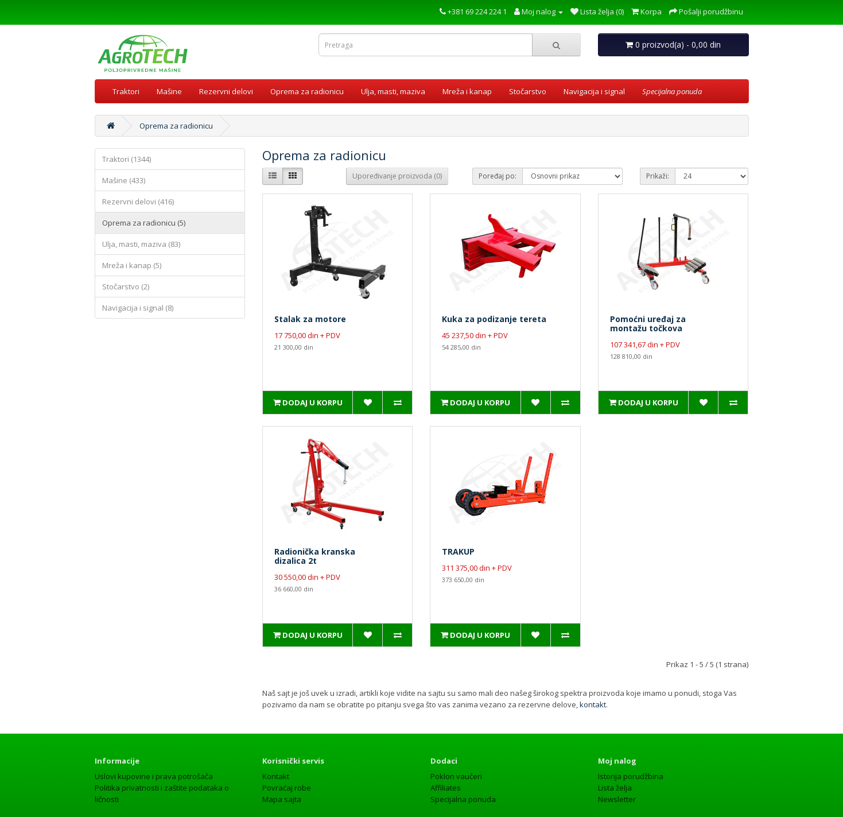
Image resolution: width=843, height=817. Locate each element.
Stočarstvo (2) (125, 286)
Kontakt (275, 753)
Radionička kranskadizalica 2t (314, 545)
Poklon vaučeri (456, 753)
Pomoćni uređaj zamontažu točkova (648, 323)
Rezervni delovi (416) (138, 201)
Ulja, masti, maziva (393, 91)
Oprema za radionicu (307, 91)
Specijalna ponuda (463, 776)
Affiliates (445, 765)
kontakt (593, 681)
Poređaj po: (497, 176)
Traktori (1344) (126, 159)
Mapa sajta (281, 776)
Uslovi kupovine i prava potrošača (154, 753)
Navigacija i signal (594, 91)
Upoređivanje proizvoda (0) (397, 176)
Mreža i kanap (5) (131, 265)
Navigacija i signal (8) (137, 308)
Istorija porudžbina (630, 753)
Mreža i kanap (467, 91)
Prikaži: (657, 176)
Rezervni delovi (226, 91)
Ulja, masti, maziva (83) (141, 244)
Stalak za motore (310, 318)
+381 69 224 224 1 (473, 11)
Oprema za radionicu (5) (143, 223)
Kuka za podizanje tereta (494, 318)
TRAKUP (458, 540)
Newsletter (617, 776)
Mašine (169, 91)
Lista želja (615, 765)
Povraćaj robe (286, 765)
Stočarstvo (527, 91)
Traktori (125, 91)
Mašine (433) (123, 180)
